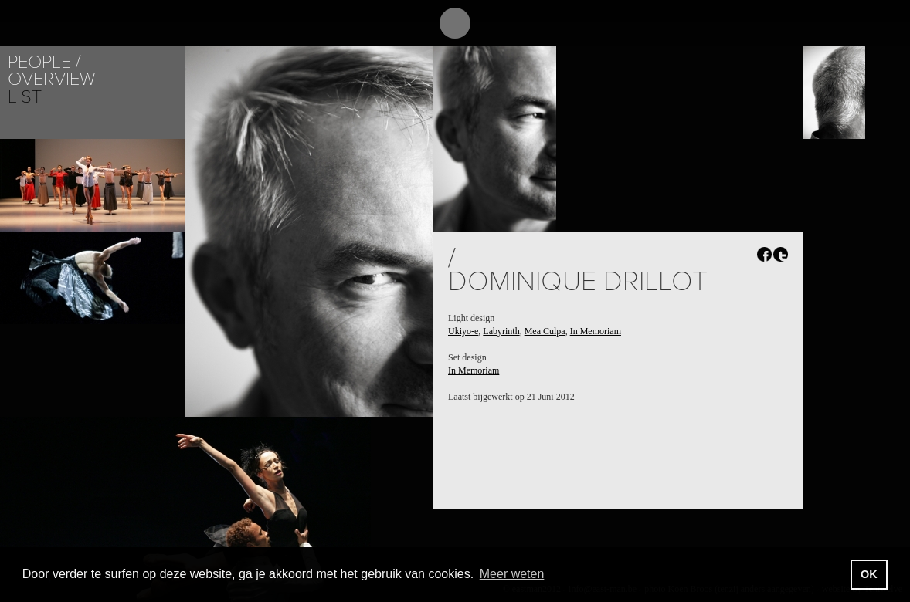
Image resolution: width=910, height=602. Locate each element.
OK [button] (869, 574)
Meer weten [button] (512, 573)
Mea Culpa (545, 331)
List (25, 97)
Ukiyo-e (463, 331)
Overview (51, 79)
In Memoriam (595, 331)
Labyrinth (501, 331)
